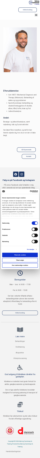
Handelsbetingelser (13, 451)
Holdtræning (20, 347)
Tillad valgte (20, 260)
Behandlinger (20, 341)
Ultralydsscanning (20, 358)
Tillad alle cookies (20, 255)
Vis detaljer (30, 249)
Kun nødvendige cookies (20, 265)
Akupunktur (20, 353)
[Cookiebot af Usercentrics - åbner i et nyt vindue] (29, 191)
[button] (36, 15)
